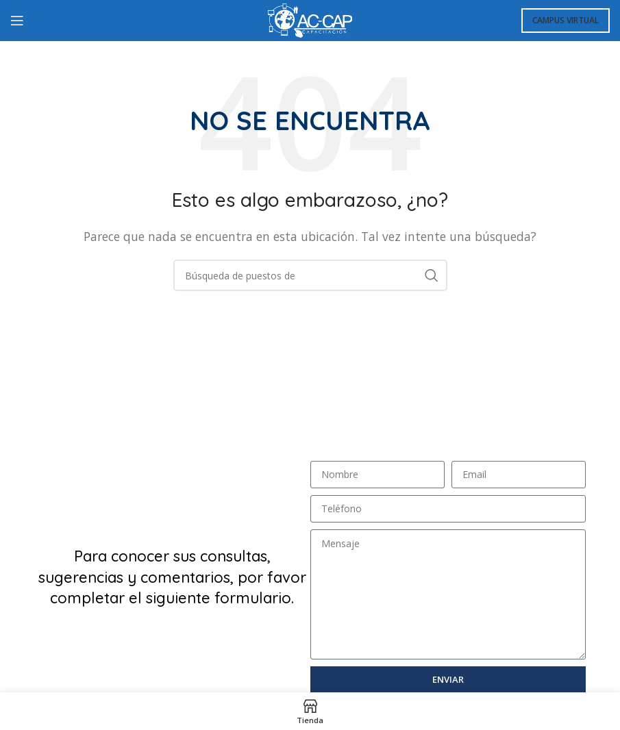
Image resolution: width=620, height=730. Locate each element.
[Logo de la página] (310, 19)
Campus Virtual (565, 20)
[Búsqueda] (310, 275)
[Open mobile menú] (17, 20)
